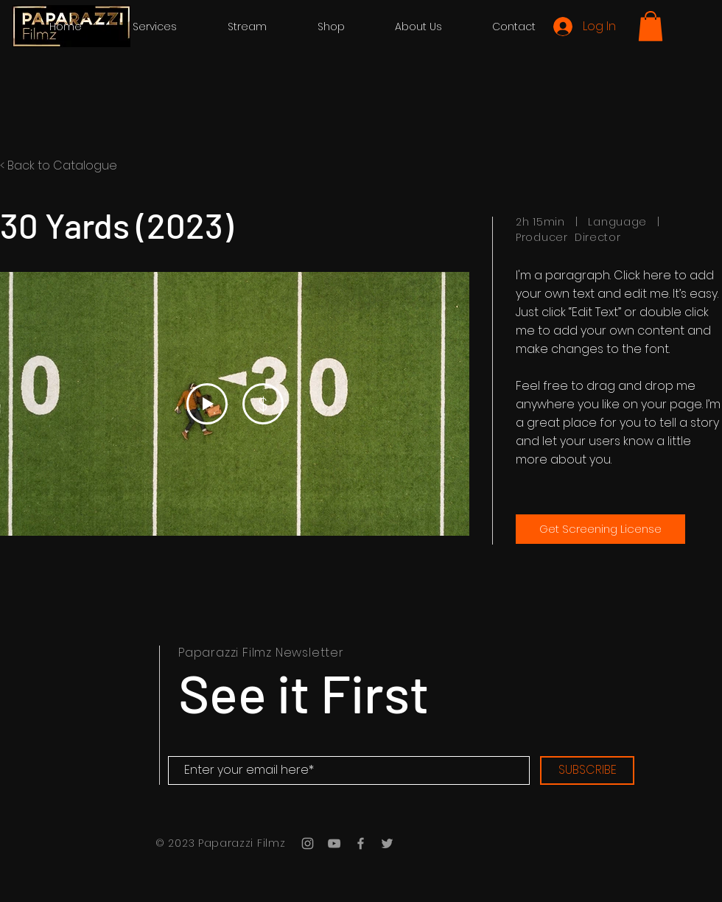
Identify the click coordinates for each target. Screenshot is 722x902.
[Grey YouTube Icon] (334, 843)
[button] (650, 26)
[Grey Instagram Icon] (307, 843)
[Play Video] (207, 403)
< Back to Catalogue (58, 165)
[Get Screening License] (600, 529)
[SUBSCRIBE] (587, 770)
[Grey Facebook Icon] (360, 843)
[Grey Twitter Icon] (387, 843)
